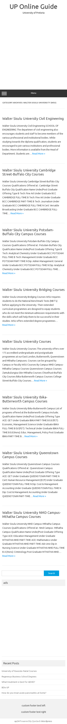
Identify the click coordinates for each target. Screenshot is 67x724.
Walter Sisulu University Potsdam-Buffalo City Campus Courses (28, 232)
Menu (33, 93)
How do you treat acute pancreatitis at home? (24, 693)
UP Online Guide (33, 6)
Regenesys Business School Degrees (19, 676)
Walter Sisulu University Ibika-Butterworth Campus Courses (24, 399)
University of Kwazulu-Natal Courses (19, 671)
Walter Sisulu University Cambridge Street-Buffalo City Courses (29, 172)
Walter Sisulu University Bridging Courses (33, 290)
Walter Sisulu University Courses (26, 341)
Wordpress (46, 721)
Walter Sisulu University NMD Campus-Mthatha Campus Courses (31, 515)
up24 (16, 721)
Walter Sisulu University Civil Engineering (33, 118)
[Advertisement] (33, 50)
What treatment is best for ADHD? (18, 682)
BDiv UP (5, 687)
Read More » (38, 153)
